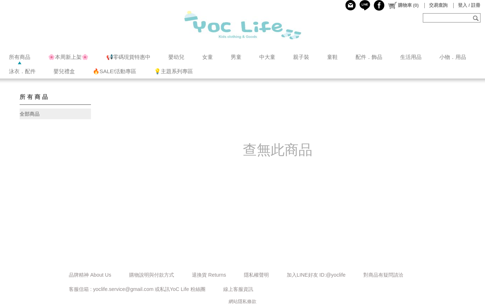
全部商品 (30, 114)
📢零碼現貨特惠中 (128, 57)
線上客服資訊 (238, 289)
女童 (207, 57)
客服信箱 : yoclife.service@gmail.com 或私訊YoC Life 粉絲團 (137, 289)
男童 (236, 57)
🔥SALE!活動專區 (114, 71)
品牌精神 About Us (90, 275)
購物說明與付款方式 (151, 275)
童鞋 (332, 57)
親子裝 (301, 57)
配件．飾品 (369, 57)
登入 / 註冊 (469, 5)
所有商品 (19, 57)
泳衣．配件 (22, 71)
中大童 (267, 57)
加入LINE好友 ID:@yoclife (316, 275)
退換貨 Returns (209, 275)
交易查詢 (438, 5)
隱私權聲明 (256, 275)
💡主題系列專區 (173, 71)
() (403, 5)
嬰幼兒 (176, 57)
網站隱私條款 (242, 301)
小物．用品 (452, 57)
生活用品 (411, 57)
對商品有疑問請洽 (383, 275)
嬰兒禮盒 (64, 71)
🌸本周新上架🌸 (68, 57)
